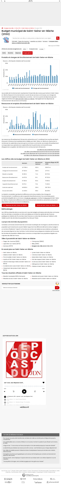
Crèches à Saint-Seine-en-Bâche (42, 254)
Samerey (45, 41)
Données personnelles (44, 470)
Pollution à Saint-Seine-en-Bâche (42, 266)
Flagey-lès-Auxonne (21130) (11, 241)
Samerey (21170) (8, 246)
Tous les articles (14, 472)
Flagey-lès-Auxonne (23, 41)
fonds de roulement (31, 198)
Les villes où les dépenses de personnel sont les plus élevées (41, 151)
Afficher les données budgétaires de (11, 49)
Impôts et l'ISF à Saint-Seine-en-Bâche (14, 259)
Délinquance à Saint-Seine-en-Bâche (43, 264)
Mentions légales (32, 472)
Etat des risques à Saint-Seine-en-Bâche (44, 259)
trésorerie (47, 198)
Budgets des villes (9, 28)
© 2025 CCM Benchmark (49, 472)
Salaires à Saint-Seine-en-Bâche (12, 254)
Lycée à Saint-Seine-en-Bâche (41, 252)
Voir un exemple (55, 290)
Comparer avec (33, 49)
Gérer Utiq (8, 472)
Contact (29, 470)
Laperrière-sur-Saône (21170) (11, 243)
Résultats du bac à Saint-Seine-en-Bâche (15, 278)
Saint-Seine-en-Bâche (28, 28)
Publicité (25, 470)
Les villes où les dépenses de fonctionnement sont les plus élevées (40, 153)
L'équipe (13, 470)
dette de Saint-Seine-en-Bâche (24, 98)
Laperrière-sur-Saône (35, 41)
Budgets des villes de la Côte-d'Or (42, 246)
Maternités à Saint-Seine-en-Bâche (42, 257)
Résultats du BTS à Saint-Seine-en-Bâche (44, 278)
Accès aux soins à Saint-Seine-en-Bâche (44, 261)
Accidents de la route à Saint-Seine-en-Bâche (16, 266)
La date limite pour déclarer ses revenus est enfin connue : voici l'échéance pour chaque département (30, 447)
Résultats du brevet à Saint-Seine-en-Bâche (45, 276)
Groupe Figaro (40, 472)
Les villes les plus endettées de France (48, 149)
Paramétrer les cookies (54, 470)
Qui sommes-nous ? (6, 470)
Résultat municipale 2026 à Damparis (14, 276)
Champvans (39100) (38, 241)
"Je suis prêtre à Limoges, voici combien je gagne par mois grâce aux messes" (23, 461)
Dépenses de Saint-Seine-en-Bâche (15, 205)
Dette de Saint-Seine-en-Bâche (47, 205)
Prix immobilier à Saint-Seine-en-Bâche (14, 257)
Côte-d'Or (17, 28)
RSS (20, 472)
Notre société (19, 470)
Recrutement (35, 470)
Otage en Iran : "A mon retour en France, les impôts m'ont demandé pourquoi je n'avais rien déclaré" (29, 445)
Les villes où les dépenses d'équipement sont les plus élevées (41, 155)
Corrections (24, 472)
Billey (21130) (35, 243)
